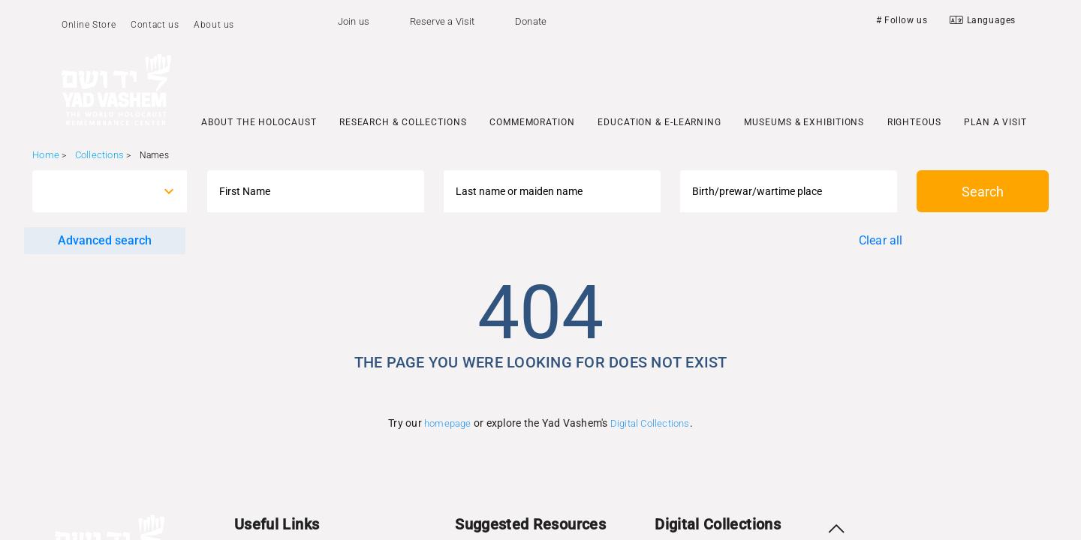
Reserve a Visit (442, 21)
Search (983, 192)
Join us (353, 21)
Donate (531, 21)
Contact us (155, 25)
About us (214, 25)
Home (45, 154)
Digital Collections (650, 423)
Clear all (881, 240)
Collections (99, 154)
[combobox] (95, 191)
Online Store (89, 25)
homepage (447, 423)
